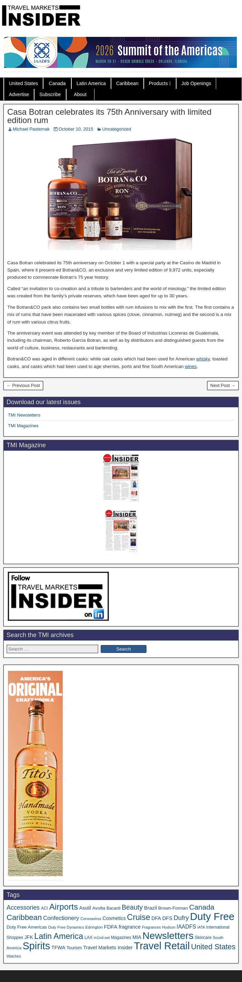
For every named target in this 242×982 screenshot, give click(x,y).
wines (190, 366)
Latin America (91, 83)
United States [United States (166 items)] (213, 947)
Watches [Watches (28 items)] (14, 956)
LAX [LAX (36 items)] (88, 937)
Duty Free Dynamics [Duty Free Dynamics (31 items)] (66, 927)
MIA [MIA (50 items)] (136, 937)
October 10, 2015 (76, 129)
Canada (57, 83)
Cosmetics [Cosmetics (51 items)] (113, 918)
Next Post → (222, 385)
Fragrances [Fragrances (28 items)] (151, 927)
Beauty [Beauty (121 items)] (132, 907)
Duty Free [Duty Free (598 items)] (212, 916)
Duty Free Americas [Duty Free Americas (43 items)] (27, 927)
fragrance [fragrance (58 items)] (130, 927)
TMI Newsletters (24, 415)
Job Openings (196, 83)
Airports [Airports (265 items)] (63, 906)
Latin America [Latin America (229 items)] (58, 936)
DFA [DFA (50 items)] (156, 918)
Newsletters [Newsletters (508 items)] (167, 935)
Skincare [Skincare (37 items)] (203, 937)
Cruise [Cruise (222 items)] (138, 917)
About (80, 94)
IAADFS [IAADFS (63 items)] (186, 927)
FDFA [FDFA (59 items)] (110, 927)
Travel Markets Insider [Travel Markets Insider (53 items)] (108, 947)
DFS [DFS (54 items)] (167, 918)
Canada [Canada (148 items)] (201, 907)
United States (23, 83)
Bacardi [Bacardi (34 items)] (113, 908)
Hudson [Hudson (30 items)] (168, 927)
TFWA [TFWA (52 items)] (58, 947)
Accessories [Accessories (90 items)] (23, 907)
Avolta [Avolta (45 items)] (98, 908)
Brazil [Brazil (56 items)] (150, 908)
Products (158, 83)
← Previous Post (23, 385)
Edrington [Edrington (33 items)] (93, 927)
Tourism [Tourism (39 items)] (74, 947)
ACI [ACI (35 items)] (44, 908)
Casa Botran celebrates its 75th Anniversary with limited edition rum (109, 116)
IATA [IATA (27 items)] (201, 927)
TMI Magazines (23, 425)
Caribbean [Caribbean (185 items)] (24, 917)
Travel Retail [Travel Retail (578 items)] (162, 945)
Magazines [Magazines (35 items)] (121, 937)
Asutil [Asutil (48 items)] (85, 908)
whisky (203, 358)
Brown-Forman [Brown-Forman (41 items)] (173, 908)
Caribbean (127, 83)
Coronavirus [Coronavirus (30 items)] (90, 919)
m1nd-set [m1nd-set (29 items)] (102, 937)
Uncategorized (116, 129)
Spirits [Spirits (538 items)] (36, 945)
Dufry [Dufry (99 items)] (181, 917)
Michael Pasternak (31, 129)
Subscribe (50, 94)
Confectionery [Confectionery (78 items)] (61, 918)
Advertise (19, 94)
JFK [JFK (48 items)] (28, 937)
